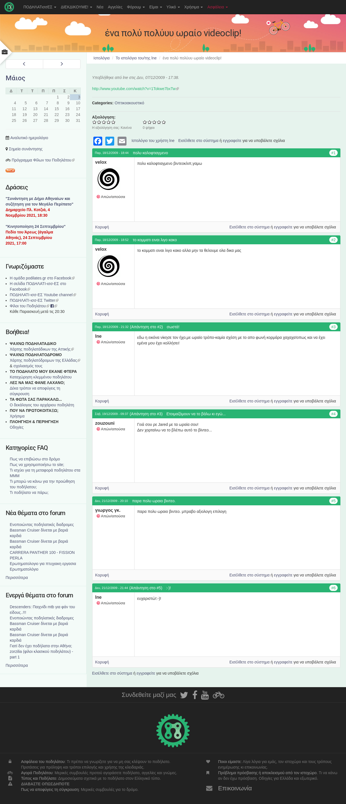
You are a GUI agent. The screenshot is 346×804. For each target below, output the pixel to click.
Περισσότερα (17, 577)
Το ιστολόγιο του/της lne (136, 58)
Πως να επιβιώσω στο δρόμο (35, 459)
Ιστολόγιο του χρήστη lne (152, 140)
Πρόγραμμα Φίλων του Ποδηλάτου (43, 160)
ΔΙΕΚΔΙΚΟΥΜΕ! (76, 7)
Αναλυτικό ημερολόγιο (29, 138)
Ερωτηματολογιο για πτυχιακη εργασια (43, 563)
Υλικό (173, 7)
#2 (333, 240)
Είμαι (155, 7)
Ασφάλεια (217, 7)
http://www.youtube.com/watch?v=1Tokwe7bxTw (135, 88)
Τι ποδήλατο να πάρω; (29, 492)
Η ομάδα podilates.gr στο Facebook (42, 278)
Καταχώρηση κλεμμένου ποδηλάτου (41, 377)
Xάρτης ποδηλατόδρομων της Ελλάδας (45, 360)
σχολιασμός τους (27, 366)
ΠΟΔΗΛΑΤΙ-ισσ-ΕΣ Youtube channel (43, 295)
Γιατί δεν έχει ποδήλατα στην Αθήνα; (41, 646)
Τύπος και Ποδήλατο (38, 778)
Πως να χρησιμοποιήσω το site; (37, 464)
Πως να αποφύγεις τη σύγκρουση (50, 789)
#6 (333, 588)
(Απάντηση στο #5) (145, 588)
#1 (333, 153)
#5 (333, 501)
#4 (333, 414)
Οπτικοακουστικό (129, 103)
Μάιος (15, 78)
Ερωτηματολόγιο (24, 569)
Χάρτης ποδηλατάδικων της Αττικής (42, 349)
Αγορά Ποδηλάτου (36, 773)
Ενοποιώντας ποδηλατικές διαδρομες (42, 524)
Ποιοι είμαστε (229, 761)
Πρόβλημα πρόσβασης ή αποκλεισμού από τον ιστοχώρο (267, 773)
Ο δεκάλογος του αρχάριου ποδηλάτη (42, 405)
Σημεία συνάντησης (26, 149)
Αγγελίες (115, 7)
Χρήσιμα (193, 7)
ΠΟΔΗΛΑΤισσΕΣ (39, 7)
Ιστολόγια (102, 58)
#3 (333, 327)
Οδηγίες (17, 427)
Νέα (100, 7)
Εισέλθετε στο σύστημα (198, 140)
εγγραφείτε (232, 140)
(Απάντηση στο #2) (146, 327)
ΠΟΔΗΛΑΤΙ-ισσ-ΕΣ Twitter (34, 300)
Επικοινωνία (235, 788)
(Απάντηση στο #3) (146, 414)
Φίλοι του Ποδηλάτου (29, 306)
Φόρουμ (136, 7)
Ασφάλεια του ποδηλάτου (43, 761)
